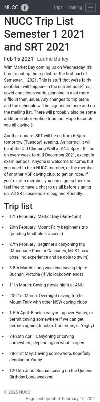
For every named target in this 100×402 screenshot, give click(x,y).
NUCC (11, 7)
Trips (58, 7)
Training (74, 7)
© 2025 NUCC (17, 392)
